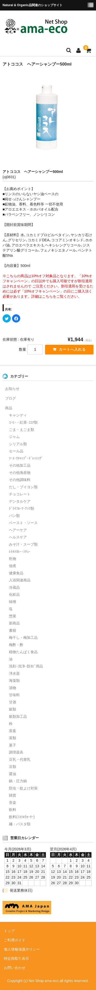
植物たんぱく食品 (23, 652)
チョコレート (19, 494)
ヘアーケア (18, 530)
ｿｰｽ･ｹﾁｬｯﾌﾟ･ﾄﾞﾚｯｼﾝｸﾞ (26, 458)
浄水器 (14, 673)
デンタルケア (19, 501)
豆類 (12, 767)
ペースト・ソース (23, 523)
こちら (47, 296)
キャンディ (18, 415)
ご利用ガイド (14, 940)
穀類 (12, 709)
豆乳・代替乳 (19, 759)
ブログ (10, 398)
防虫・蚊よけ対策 (23, 788)
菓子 (12, 745)
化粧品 (14, 594)
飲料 (12, 810)
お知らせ (12, 389)
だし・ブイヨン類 (23, 487)
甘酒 (12, 702)
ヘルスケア (18, 537)
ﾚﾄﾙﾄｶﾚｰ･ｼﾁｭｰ (19, 551)
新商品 (14, 623)
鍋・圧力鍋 (18, 781)
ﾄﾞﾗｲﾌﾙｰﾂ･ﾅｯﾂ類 (21, 508)
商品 (8, 408)
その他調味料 (19, 480)
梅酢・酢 (16, 645)
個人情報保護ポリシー (22, 949)
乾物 (12, 559)
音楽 (12, 802)
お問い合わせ (14, 968)
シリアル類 (18, 444)
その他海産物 (19, 473)
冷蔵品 (14, 587)
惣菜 (12, 616)
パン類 (14, 516)
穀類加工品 (18, 716)
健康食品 (16, 573)
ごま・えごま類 (21, 430)
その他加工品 (19, 465)
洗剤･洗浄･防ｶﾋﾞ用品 (26, 666)
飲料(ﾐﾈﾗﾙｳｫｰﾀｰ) (22, 817)
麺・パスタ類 (19, 824)
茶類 (12, 738)
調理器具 (16, 752)
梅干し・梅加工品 (23, 637)
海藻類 (14, 681)
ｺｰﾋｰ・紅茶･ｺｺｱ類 (23, 422)
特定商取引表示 (16, 958)
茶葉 (12, 731)
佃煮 (12, 566)
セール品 (16, 451)
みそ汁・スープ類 (23, 544)
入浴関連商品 (19, 580)
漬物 (12, 688)
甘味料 (14, 695)
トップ (9, 931)
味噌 (12, 602)
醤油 (12, 774)
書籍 (12, 630)
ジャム (14, 437)
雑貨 (12, 795)
